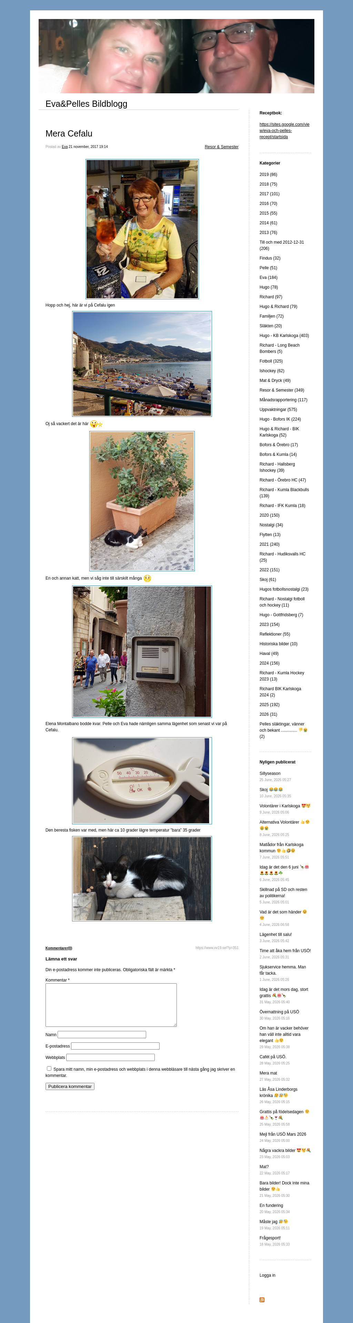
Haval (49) (269, 653)
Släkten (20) (271, 325)
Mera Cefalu (69, 133)
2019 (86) (268, 174)
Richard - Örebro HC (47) (283, 480)
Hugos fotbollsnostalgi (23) (284, 589)
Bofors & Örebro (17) (279, 444)
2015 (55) (268, 213)
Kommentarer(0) (59, 948)
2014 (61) (268, 222)
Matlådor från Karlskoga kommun (281, 850)
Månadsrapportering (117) (283, 399)
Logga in (267, 1275)
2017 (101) (270, 193)
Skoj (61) (268, 579)
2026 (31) (268, 714)
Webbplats (55, 1065)
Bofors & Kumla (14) (278, 454)
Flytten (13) (270, 534)
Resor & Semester (222, 146)
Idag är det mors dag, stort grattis (284, 995)
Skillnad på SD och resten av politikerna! (283, 895)
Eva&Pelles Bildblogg (87, 104)
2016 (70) (268, 203)
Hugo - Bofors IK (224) (280, 419)
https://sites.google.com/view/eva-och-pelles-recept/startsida (285, 130)
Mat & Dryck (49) (275, 380)
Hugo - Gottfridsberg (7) (281, 614)
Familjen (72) (272, 316)
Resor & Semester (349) (282, 390)
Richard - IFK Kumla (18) (282, 505)
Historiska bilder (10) (278, 643)
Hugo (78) (269, 287)
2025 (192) (270, 704)
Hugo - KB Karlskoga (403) (284, 335)
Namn (51, 1043)
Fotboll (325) (271, 361)
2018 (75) (268, 184)
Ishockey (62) (272, 370)
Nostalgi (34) (271, 525)
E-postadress (58, 1054)
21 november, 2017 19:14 (88, 147)
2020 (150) (270, 515)
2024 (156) (270, 663)
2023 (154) (270, 624)
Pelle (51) (268, 267)
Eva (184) (269, 277)
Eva (65, 147)
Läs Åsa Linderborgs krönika (278, 1095)
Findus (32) (270, 258)
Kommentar (58, 980)
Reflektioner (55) (275, 634)
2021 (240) (270, 544)
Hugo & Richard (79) (278, 306)
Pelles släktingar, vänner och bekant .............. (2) (283, 730)
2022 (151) (270, 569)
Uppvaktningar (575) (278, 409)
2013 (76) (268, 232)
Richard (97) (271, 296)
